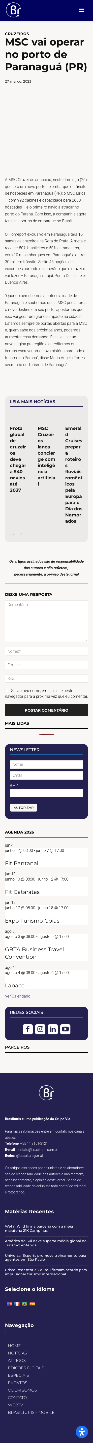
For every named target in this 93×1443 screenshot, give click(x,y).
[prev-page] (13, 534)
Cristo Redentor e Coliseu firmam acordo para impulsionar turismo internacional (46, 1272)
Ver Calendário (17, 996)
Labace (15, 985)
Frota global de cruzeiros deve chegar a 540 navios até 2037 (18, 459)
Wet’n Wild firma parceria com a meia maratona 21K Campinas (39, 1228)
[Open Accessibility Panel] (82, 1432)
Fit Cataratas (22, 892)
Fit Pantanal (21, 863)
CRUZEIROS (17, 34)
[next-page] (21, 534)
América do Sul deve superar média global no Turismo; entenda (46, 1243)
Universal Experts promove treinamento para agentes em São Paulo (45, 1257)
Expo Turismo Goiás (32, 920)
